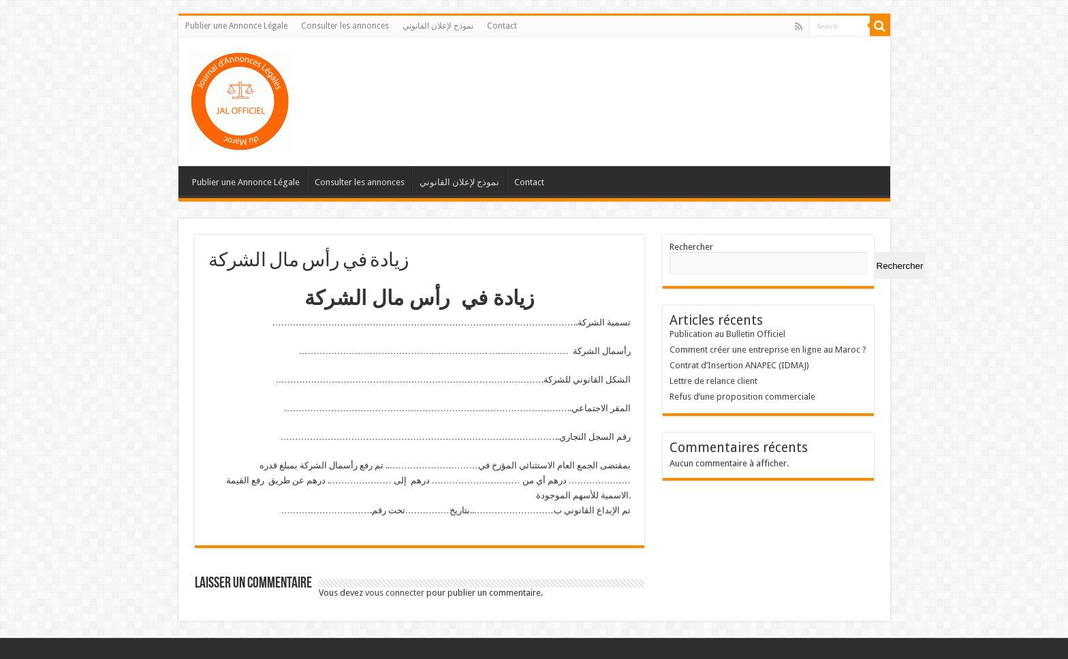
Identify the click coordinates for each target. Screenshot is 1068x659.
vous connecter (394, 593)
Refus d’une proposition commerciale (742, 396)
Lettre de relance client (713, 381)
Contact (502, 26)
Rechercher (691, 247)
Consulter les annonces (345, 26)
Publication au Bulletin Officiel (727, 334)
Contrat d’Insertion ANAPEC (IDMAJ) (739, 365)
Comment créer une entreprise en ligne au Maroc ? (768, 349)
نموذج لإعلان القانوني (438, 26)
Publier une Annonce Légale (236, 26)
